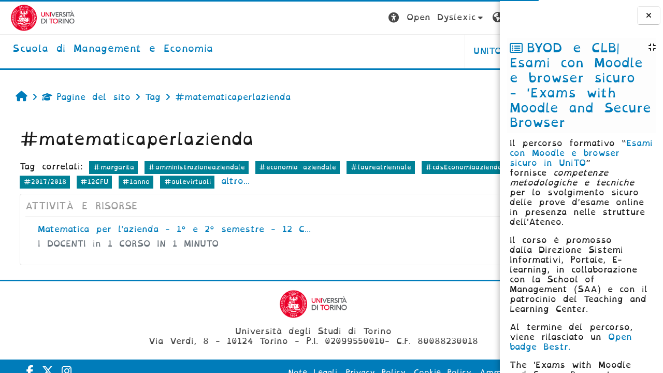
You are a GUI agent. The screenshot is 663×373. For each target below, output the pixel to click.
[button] (320, 18)
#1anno (294, 181)
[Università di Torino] (32, 17)
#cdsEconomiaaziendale (60, 181)
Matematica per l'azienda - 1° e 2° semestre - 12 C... (169, 229)
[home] (102, 49)
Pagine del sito (81, 97)
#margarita (108, 167)
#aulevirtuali (345, 181)
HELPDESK (434, 51)
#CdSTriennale (142, 181)
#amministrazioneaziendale (191, 167)
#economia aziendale (292, 167)
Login (479, 17)
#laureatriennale (375, 167)
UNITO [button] (371, 51)
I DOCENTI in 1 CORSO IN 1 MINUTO (123, 244)
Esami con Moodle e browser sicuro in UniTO (581, 153)
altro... (393, 181)
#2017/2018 (203, 181)
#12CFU (252, 181)
